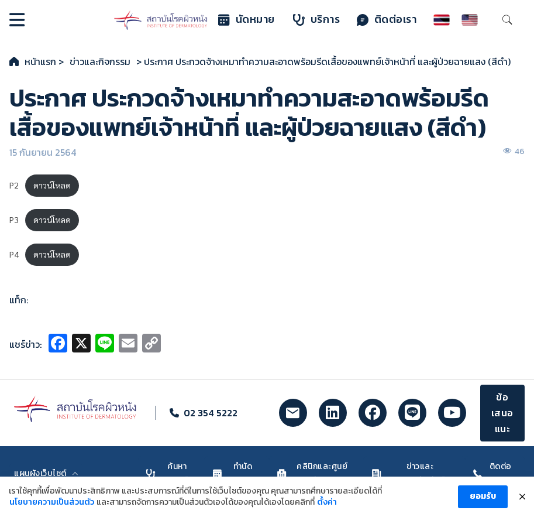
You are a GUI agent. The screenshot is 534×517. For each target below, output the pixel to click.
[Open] (17, 20)
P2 (14, 185)
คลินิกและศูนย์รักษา (312, 473)
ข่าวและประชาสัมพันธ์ (408, 473)
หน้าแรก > (44, 61)
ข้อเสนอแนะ (502, 413)
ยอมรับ (483, 500)
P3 (14, 219)
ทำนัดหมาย (232, 473)
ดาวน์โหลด (52, 185)
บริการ (316, 19)
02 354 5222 (210, 413)
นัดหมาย (246, 19)
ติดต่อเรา (387, 19)
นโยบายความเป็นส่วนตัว (51, 507)
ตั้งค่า (327, 507)
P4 (14, 254)
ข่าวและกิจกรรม (100, 61)
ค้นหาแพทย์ (167, 473)
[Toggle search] (507, 20)
